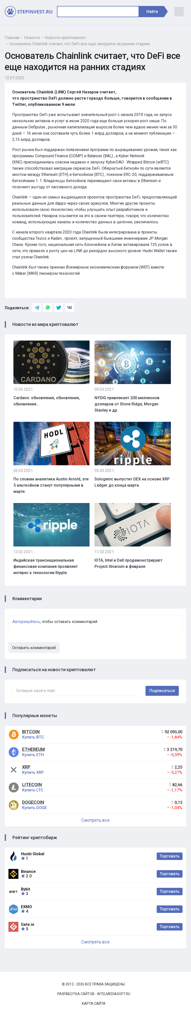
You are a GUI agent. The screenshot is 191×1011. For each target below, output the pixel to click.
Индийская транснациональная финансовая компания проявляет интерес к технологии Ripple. (45, 566)
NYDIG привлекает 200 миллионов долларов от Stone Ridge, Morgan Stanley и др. (127, 404)
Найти (154, 11)
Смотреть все (95, 820)
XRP (26, 767)
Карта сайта (93, 1004)
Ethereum (33, 749)
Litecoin (32, 784)
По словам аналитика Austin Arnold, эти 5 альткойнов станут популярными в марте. (51, 485)
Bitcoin (31, 731)
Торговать (170, 856)
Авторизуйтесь (26, 621)
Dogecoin (33, 802)
